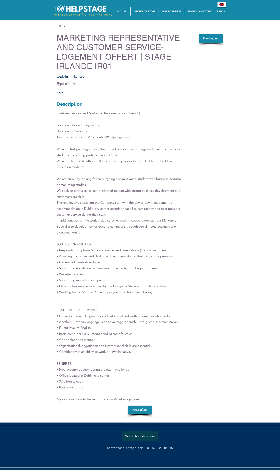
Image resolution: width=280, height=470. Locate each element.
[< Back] (69, 26)
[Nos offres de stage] (140, 436)
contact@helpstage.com (113, 137)
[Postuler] (211, 38)
